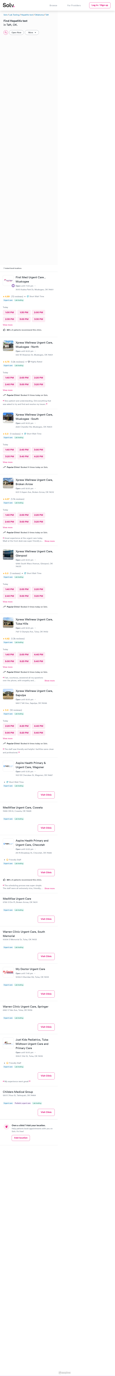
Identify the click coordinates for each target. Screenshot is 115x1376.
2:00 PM (38, 312)
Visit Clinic (46, 794)
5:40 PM (38, 661)
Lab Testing (14, 15)
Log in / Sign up (100, 5)
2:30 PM (9, 319)
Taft (47, 15)
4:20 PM (38, 456)
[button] (95, 58)
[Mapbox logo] (64, 1372)
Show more (50, 541)
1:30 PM (24, 312)
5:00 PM (9, 661)
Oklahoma (39, 15)
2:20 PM (38, 377)
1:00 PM (9, 312)
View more (8, 325)
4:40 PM (38, 654)
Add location (20, 1137)
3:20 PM (38, 384)
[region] (86, 693)
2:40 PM (9, 384)
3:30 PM (38, 319)
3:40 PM (24, 456)
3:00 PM (24, 319)
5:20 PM (24, 661)
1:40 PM (9, 377)
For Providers (74, 5)
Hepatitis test (27, 15)
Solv (5, 15)
